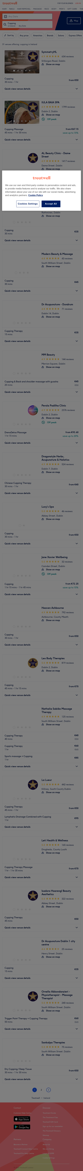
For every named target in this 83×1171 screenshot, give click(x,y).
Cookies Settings (28, 204)
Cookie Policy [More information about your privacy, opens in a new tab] (35, 195)
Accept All (51, 204)
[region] (41, 190)
